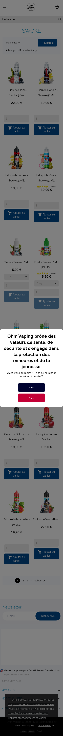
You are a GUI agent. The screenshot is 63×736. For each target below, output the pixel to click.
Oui (31, 387)
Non (31, 397)
